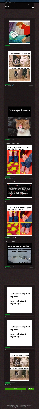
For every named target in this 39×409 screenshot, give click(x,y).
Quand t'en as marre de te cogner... (13, 143)
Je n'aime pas (12, 45)
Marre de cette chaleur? (10, 241)
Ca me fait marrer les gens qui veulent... (13, 285)
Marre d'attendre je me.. (10, 19)
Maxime (12, 384)
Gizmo (12, 201)
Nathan (12, 178)
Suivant (15, 388)
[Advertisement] (19, 13)
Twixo (12, 85)
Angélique (13, 267)
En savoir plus (7, 6)
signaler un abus (31, 85)
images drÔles (11, 2)
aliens (12, 349)
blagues (6, 2)
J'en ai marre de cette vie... (11, 49)
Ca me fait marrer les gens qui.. (12, 318)
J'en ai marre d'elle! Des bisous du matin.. (14, 105)
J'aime (8, 45)
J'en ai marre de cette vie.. (11, 351)
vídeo (14, 2)
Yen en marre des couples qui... (12, 181)
